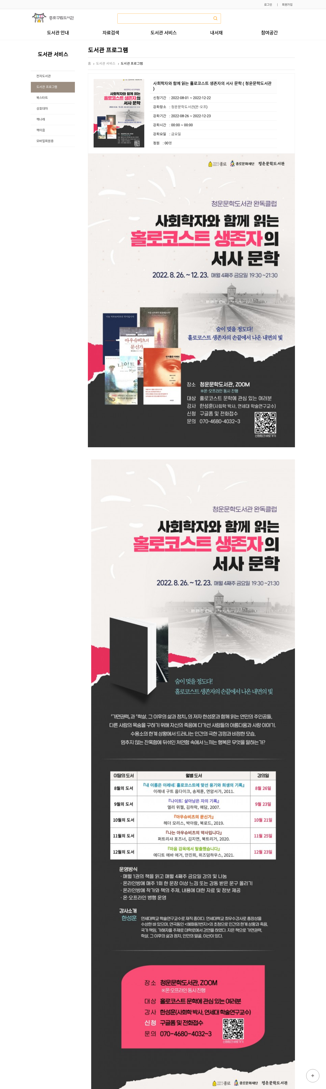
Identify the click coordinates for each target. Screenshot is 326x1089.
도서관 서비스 (163, 33)
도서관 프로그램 (46, 87)
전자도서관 (43, 76)
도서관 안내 (58, 33)
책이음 (40, 130)
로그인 (268, 4)
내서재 (216, 33)
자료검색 (110, 33)
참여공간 (269, 33)
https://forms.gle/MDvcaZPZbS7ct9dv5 (152, 903)
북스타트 (42, 98)
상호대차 (42, 109)
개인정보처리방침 (235, 1075)
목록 (288, 995)
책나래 (40, 119)
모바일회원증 (45, 141)
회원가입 (287, 4)
